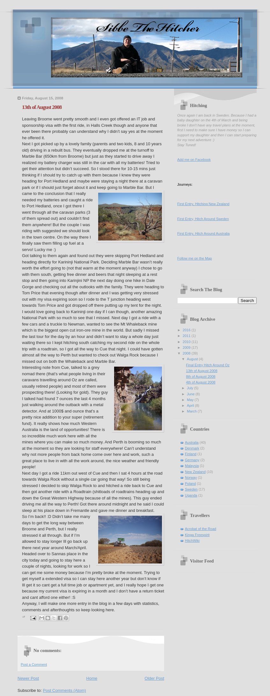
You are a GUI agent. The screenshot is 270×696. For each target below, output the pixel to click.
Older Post (154, 678)
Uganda (191, 495)
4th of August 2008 (200, 382)
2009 (187, 347)
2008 (187, 353)
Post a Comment (34, 664)
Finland (190, 454)
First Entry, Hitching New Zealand (203, 204)
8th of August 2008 (200, 376)
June (191, 394)
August (193, 359)
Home (92, 678)
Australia (192, 442)
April (191, 405)
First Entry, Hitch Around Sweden (203, 219)
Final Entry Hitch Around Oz (208, 365)
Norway (191, 477)
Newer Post (28, 678)
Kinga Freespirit (197, 535)
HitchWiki (192, 540)
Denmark (192, 448)
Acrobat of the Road (200, 529)
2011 (187, 336)
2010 (187, 342)
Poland (190, 483)
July (190, 388)
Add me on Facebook (194, 159)
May (190, 400)
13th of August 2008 (201, 371)
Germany (192, 460)
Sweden (191, 489)
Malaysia (192, 466)
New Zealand (195, 472)
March (192, 411)
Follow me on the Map (194, 258)
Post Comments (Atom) (64, 690)
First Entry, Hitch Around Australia (203, 233)
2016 (187, 330)
